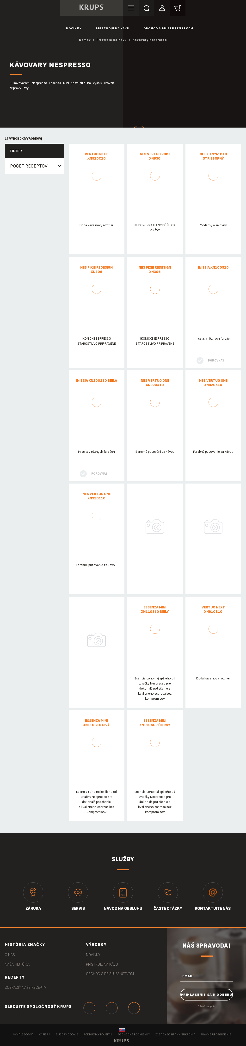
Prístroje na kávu (112, 28)
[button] (162, 7)
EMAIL (188, 976)
